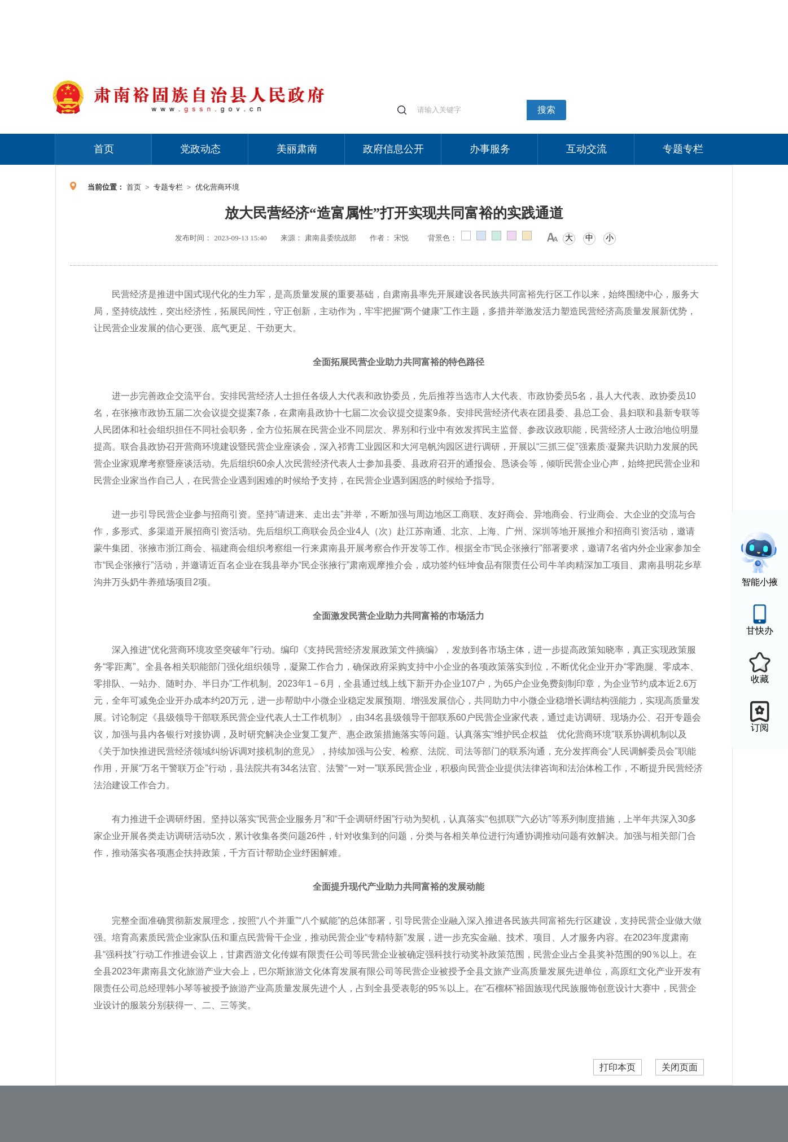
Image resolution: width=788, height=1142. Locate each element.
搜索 (546, 110)
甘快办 (759, 630)
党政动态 (200, 149)
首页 (104, 149)
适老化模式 (598, 5)
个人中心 (552, 6)
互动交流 (586, 149)
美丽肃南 (297, 149)
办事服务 (490, 149)
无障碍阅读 (649, 5)
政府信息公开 (393, 149)
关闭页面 (680, 1067)
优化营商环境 (217, 187)
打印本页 (617, 1067)
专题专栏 (683, 149)
